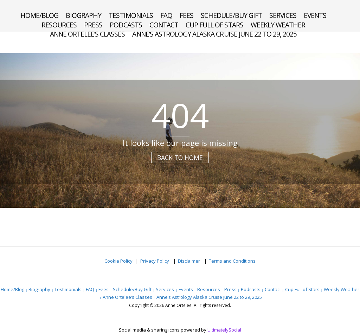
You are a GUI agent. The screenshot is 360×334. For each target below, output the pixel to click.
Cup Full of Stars (214, 25)
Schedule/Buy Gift (231, 15)
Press (93, 25)
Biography (83, 15)
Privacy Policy (155, 261)
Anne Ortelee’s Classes (87, 34)
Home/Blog (39, 15)
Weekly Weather (278, 25)
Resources (59, 25)
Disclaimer (189, 261)
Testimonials (131, 15)
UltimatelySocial (224, 330)
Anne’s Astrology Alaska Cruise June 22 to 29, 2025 (214, 34)
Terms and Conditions (232, 261)
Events (315, 15)
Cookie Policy (118, 261)
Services (282, 15)
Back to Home (180, 157)
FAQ (166, 15)
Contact (163, 25)
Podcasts (126, 25)
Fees (186, 15)
